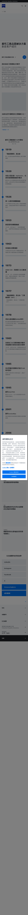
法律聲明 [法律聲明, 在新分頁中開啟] (11, 467)
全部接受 (14, 476)
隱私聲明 (8, 463)
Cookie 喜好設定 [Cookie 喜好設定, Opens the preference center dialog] (14, 472)
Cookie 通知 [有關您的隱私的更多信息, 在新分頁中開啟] (5, 467)
